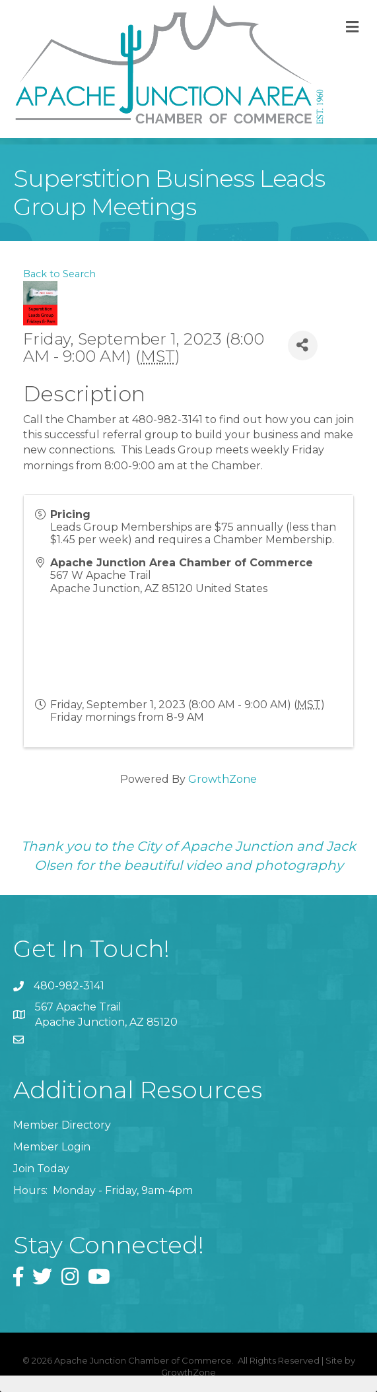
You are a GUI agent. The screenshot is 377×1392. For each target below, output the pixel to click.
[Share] (303, 345)
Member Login (51, 1147)
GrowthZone (222, 779)
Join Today (41, 1168)
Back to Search (59, 274)
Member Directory (62, 1125)
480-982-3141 (69, 985)
